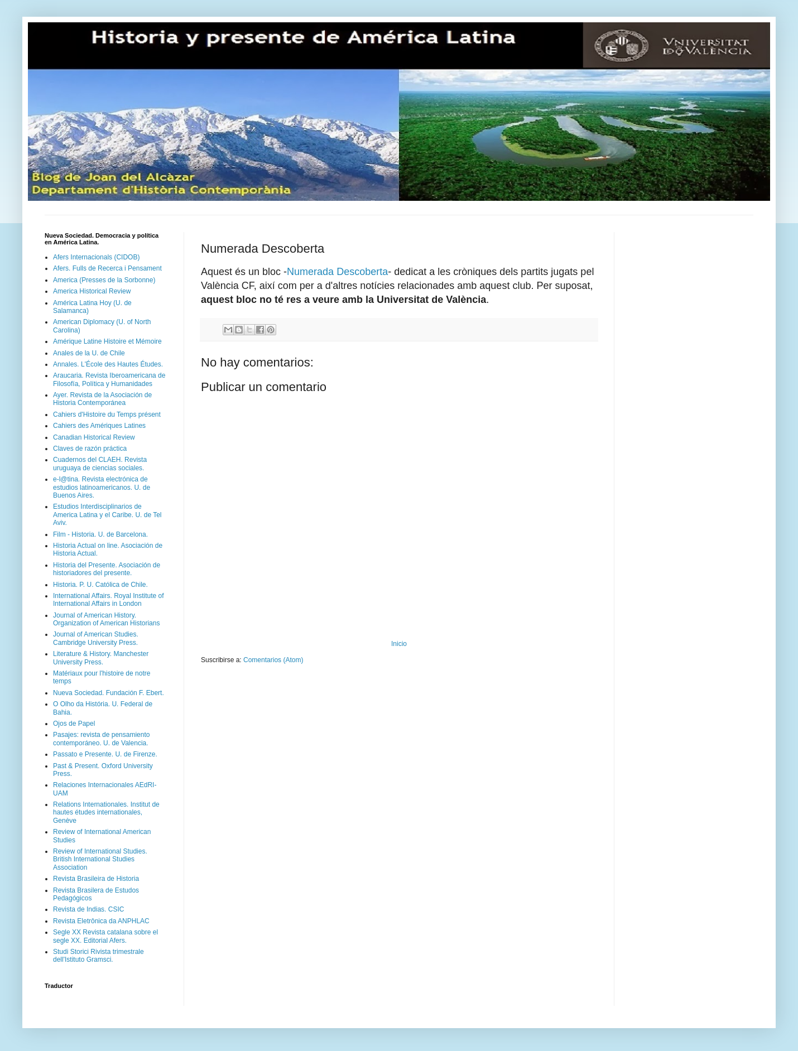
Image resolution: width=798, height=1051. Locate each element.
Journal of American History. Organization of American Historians (106, 619)
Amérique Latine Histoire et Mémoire (107, 341)
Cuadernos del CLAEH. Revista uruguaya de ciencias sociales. (100, 463)
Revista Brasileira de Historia (96, 879)
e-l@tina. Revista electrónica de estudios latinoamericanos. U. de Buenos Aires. (101, 487)
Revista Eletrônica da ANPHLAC (101, 921)
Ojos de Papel (74, 723)
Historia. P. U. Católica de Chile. (100, 585)
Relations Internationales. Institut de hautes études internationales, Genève (106, 813)
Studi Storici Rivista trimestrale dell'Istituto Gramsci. (98, 955)
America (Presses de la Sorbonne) (104, 280)
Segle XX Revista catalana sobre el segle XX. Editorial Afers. (105, 936)
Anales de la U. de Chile (89, 353)
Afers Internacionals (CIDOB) (96, 257)
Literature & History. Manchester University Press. (100, 658)
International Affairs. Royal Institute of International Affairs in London (108, 600)
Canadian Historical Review (94, 437)
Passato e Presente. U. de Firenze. (105, 754)
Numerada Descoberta (337, 271)
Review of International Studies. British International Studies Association (100, 859)
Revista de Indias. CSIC (88, 909)
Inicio (399, 644)
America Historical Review (92, 291)
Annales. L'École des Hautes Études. (108, 364)
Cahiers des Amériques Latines (99, 426)
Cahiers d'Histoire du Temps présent (107, 414)
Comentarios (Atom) (273, 660)
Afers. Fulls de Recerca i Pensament (107, 268)
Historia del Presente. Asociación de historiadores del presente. (106, 569)
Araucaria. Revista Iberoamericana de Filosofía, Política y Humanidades (109, 379)
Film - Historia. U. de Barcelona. (100, 534)
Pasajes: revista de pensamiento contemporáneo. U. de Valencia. (101, 738)
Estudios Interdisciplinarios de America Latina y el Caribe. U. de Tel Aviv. (107, 515)
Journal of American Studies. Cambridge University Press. (95, 638)
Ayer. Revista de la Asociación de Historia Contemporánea (102, 399)
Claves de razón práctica (90, 448)
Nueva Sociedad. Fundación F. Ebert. (108, 693)
